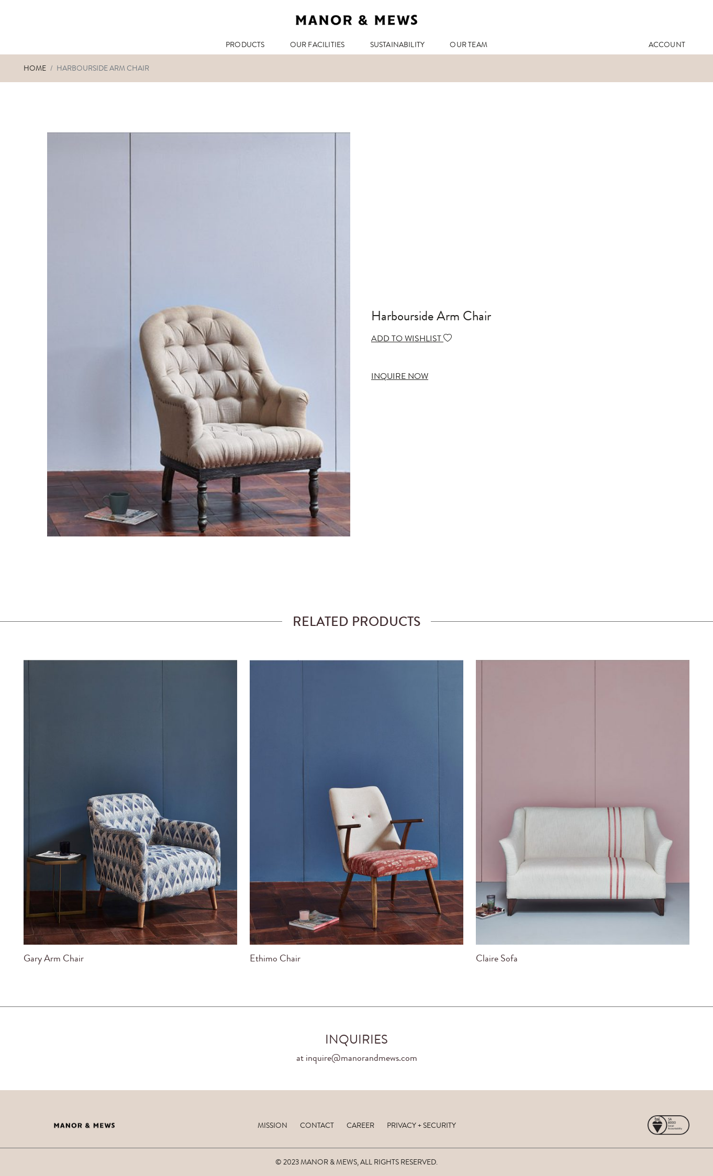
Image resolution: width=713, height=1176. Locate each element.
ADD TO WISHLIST (411, 338)
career (360, 1125)
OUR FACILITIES (317, 44)
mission (272, 1125)
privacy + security (421, 1125)
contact (317, 1125)
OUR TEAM (468, 44)
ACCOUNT (667, 44)
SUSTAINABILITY (397, 44)
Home (35, 68)
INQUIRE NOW (399, 376)
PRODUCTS (245, 44)
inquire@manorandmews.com (361, 1058)
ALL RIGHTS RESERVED (398, 1162)
